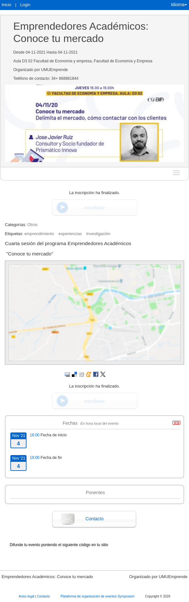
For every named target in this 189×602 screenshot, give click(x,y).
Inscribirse (94, 207)
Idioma (179, 4)
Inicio (6, 4)
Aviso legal (27, 596)
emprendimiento (39, 233)
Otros (33, 224)
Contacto (94, 518)
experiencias (70, 233)
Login (25, 4)
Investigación (98, 233)
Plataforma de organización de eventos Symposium (98, 596)
